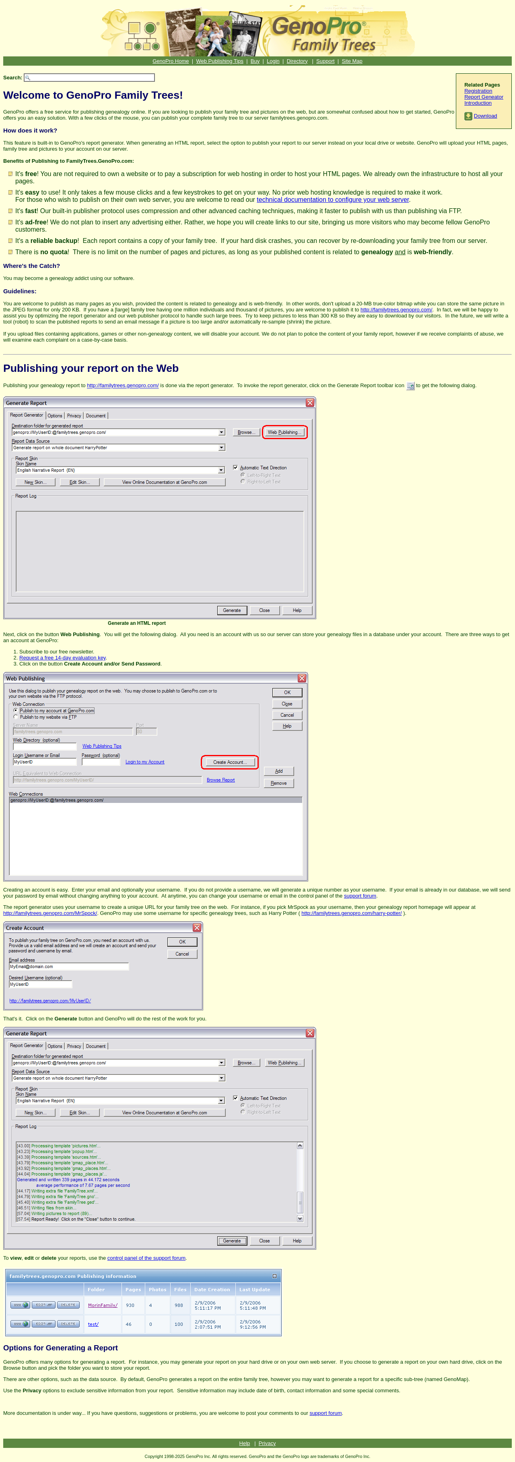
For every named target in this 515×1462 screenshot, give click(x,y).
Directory (297, 61)
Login (273, 61)
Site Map (352, 61)
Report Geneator (483, 97)
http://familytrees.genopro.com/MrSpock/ (50, 913)
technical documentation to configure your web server (333, 199)
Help (244, 1443)
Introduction (478, 103)
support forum (360, 896)
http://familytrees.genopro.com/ (396, 310)
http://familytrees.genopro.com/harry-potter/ (351, 913)
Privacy (267, 1443)
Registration (478, 91)
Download (485, 116)
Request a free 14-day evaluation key (62, 658)
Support (325, 61)
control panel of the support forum (146, 1258)
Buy (255, 61)
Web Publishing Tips (219, 61)
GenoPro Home (170, 61)
